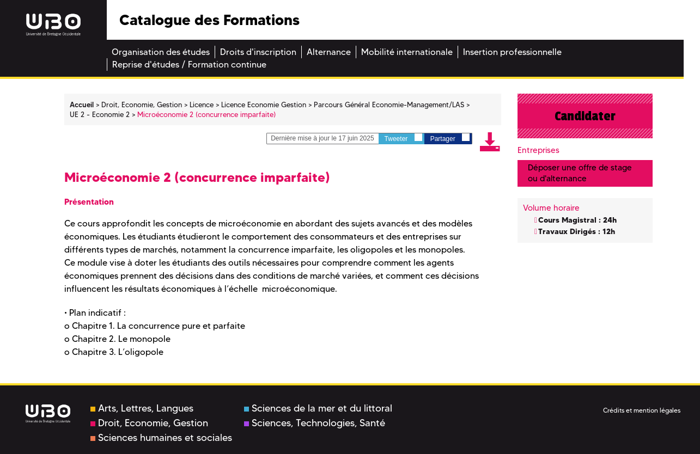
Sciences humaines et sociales (161, 438)
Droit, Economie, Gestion (149, 423)
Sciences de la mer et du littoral (318, 408)
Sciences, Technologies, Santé (314, 423)
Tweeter (403, 138)
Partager (450, 138)
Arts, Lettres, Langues (141, 408)
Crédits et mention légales (641, 410)
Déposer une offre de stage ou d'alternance (580, 173)
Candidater (585, 116)
